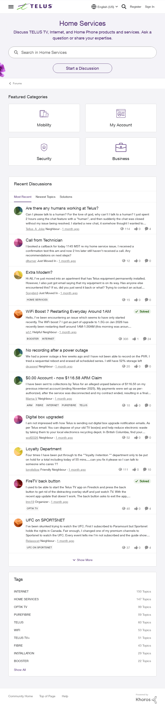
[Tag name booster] (33, 338)
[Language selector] (105, 6)
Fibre (18, 645)
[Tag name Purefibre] (69, 405)
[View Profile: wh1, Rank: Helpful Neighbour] (18, 314)
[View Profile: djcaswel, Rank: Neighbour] (18, 353)
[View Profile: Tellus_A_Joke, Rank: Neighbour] (18, 211)
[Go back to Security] (44, 158)
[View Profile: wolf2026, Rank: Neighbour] (18, 419)
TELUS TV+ (22, 637)
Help (65, 696)
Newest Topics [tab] (45, 196)
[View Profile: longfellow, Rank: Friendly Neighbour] (18, 451)
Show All (20, 669)
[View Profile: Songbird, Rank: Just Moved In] (18, 275)
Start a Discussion (82, 68)
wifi (17, 630)
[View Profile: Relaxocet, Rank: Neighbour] (18, 523)
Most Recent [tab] (22, 196)
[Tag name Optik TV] (32, 508)
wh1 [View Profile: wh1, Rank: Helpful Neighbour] (29, 332)
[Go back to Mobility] (44, 125)
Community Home (20, 696)
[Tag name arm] (30, 405)
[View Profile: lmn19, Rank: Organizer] (18, 483)
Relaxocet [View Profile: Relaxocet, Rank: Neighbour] (33, 541)
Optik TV (20, 607)
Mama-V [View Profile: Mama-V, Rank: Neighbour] (31, 398)
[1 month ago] (70, 228)
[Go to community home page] (35, 6)
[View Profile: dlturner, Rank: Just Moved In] (18, 243)
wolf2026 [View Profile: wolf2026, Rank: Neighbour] (32, 437)
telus (18, 622)
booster (21, 661)
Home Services (26, 599)
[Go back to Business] (120, 158)
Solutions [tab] (66, 196)
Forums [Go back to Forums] (15, 83)
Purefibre (22, 614)
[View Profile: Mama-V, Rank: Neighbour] (18, 380)
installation (24, 653)
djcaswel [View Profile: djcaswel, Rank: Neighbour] (32, 366)
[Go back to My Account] (121, 125)
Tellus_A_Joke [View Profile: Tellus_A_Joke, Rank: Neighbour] (35, 228)
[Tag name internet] (48, 338)
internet (21, 591)
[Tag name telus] (83, 405)
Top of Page (47, 696)
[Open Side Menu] (11, 6)
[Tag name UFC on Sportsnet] (39, 547)
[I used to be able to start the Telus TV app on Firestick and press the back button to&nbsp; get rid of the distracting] (78, 491)
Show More (82, 560)
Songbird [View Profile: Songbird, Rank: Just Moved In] (32, 293)
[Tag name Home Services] (37, 299)
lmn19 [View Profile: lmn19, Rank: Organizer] (30, 501)
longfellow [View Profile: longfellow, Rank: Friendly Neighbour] (33, 469)
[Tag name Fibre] (39, 405)
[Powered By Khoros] (146, 699)
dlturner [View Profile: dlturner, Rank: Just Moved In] (31, 261)
